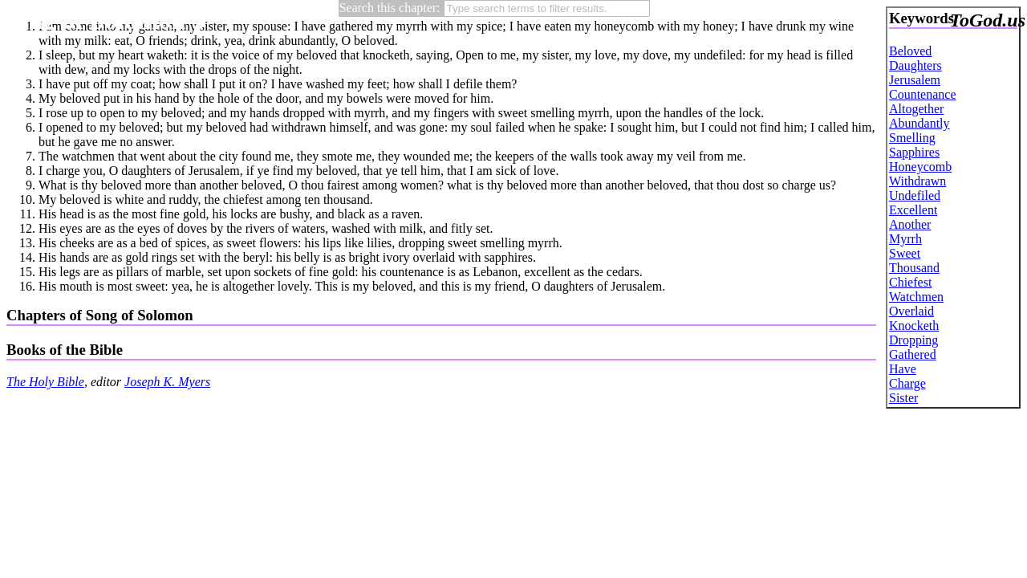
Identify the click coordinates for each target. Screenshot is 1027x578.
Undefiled (914, 195)
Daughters (915, 65)
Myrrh (905, 239)
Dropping (913, 340)
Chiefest (910, 282)
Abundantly (919, 123)
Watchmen (916, 296)
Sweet (904, 253)
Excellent (913, 210)
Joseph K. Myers (167, 382)
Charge (907, 383)
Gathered (912, 354)
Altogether (916, 109)
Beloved (910, 51)
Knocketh (914, 325)
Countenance (922, 94)
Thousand (914, 268)
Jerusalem (914, 80)
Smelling (912, 137)
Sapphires (914, 152)
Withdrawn (917, 181)
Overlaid (911, 311)
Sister (903, 398)
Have (902, 369)
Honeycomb (920, 166)
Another (910, 224)
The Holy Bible (45, 382)
